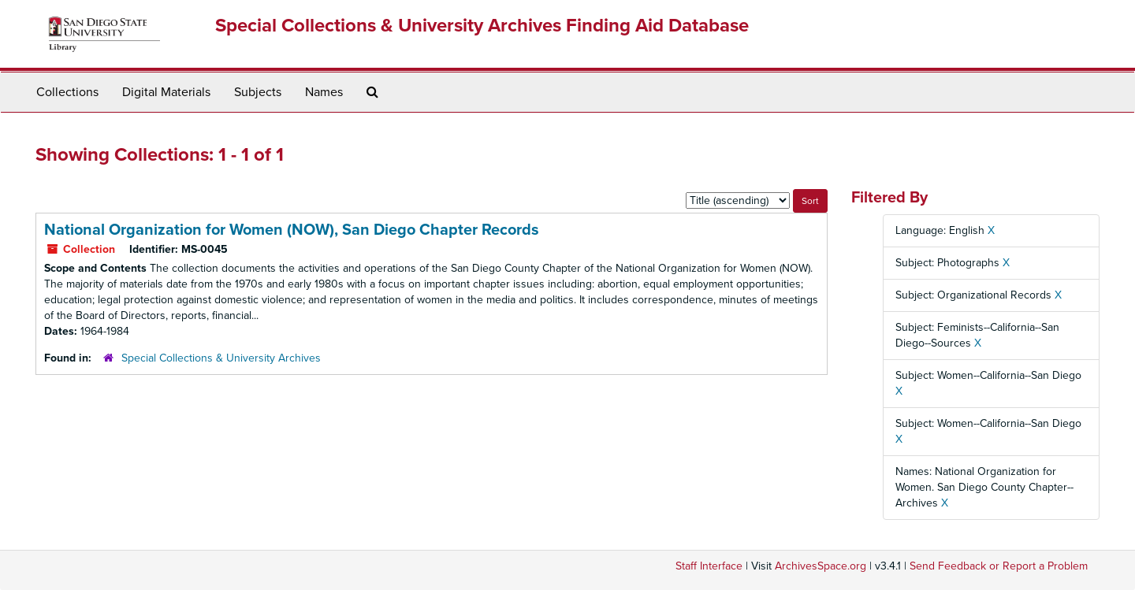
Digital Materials (166, 92)
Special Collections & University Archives (221, 358)
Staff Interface (708, 566)
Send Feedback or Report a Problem (999, 566)
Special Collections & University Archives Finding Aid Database (482, 25)
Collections (67, 92)
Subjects (257, 92)
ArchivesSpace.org (820, 566)
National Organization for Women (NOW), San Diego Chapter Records (291, 230)
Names (324, 92)
